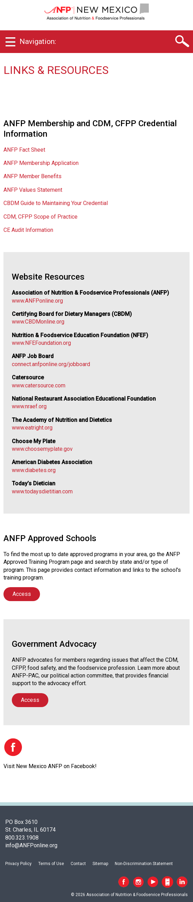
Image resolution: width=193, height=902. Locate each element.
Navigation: (37, 41)
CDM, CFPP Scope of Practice (40, 216)
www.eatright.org (32, 427)
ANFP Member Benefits (32, 176)
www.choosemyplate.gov (42, 449)
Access (22, 594)
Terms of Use (51, 863)
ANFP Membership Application (41, 163)
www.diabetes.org (34, 470)
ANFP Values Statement (32, 190)
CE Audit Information (28, 230)
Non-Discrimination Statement (144, 863)
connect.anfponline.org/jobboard (51, 364)
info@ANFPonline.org (31, 845)
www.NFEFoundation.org (41, 343)
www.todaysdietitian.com (42, 491)
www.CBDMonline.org (38, 321)
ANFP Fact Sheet (24, 149)
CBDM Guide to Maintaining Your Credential (55, 203)
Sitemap (100, 863)
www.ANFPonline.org (37, 300)
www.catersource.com (38, 385)
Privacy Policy (18, 863)
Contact (78, 863)
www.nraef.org (29, 406)
